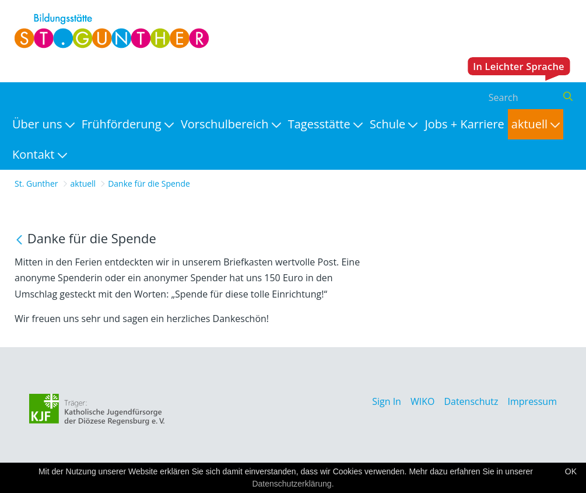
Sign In (386, 401)
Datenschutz (471, 401)
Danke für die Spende (149, 183)
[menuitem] (43, 124)
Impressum (532, 401)
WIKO (422, 401)
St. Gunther (36, 183)
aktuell (83, 183)
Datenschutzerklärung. (293, 483)
